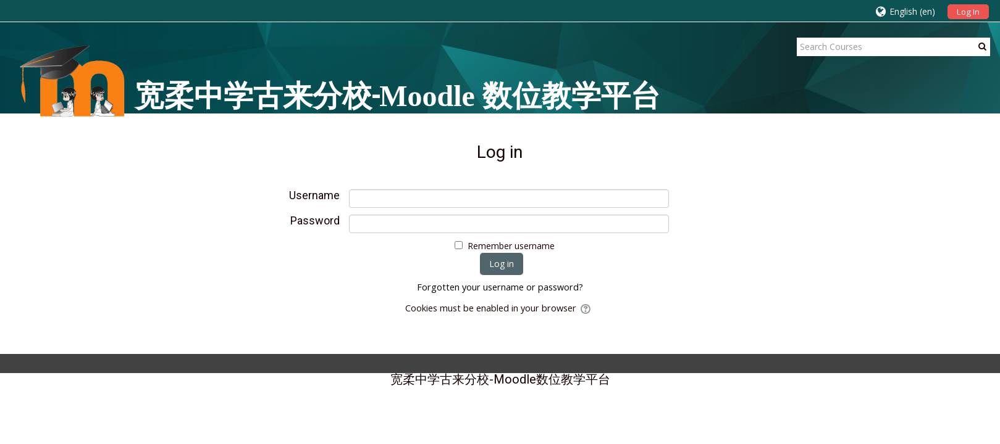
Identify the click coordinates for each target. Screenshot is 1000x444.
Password (315, 221)
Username (314, 195)
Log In (968, 11)
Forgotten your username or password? (500, 287)
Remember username (511, 246)
